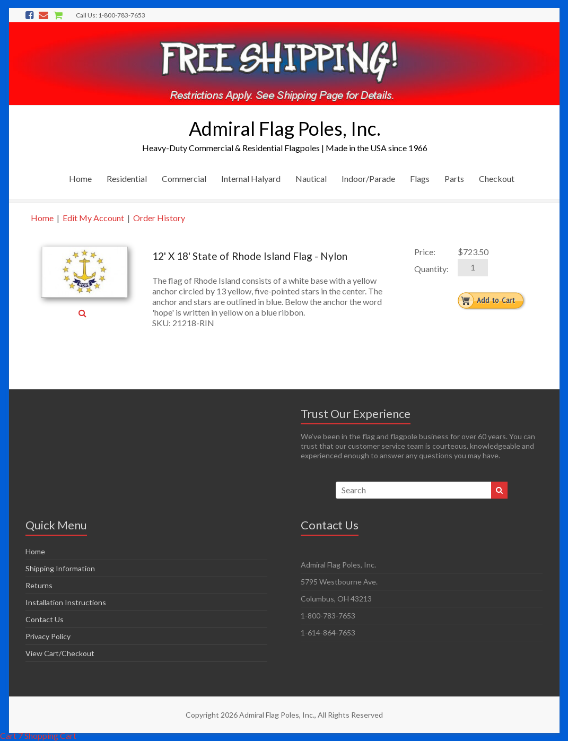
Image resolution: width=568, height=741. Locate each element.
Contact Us (44, 619)
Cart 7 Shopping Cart (38, 735)
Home (80, 178)
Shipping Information (60, 568)
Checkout (496, 178)
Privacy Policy (48, 636)
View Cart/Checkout (59, 653)
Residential (127, 178)
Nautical (311, 178)
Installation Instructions (65, 602)
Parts (454, 178)
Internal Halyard (251, 178)
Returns (39, 585)
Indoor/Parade (368, 178)
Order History (159, 218)
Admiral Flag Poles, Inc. (285, 128)
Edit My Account (93, 218)
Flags (420, 178)
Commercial (184, 178)
